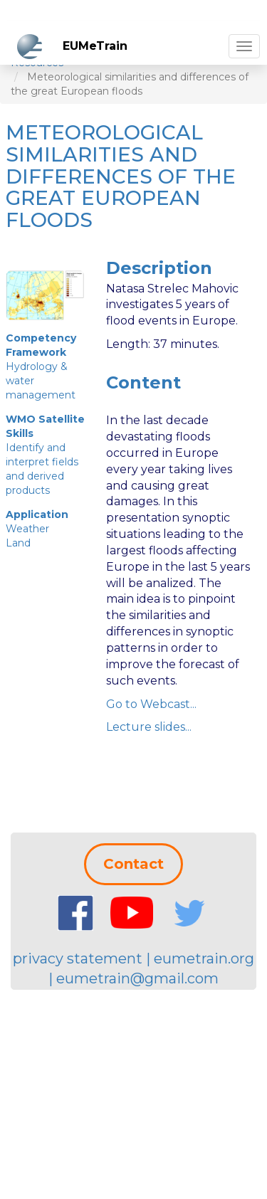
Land (18, 543)
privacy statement (77, 958)
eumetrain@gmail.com (137, 978)
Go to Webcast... (151, 704)
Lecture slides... (149, 727)
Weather (27, 528)
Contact (133, 863)
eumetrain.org (204, 958)
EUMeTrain (95, 46)
